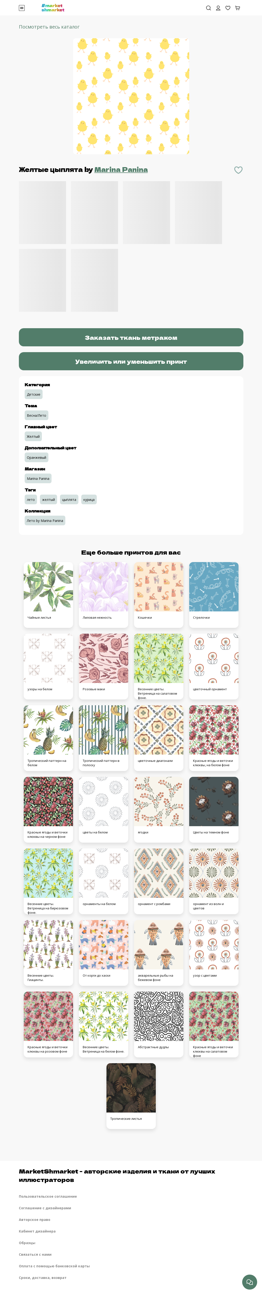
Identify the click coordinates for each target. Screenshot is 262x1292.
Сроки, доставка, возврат (43, 1277)
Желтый (33, 436)
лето (31, 499)
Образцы (27, 1242)
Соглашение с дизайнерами (45, 1208)
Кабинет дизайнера (37, 1231)
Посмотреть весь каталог (49, 26)
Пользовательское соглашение (48, 1196)
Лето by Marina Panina (45, 520)
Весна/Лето (36, 415)
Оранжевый (36, 457)
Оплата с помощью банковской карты (54, 1266)
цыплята (69, 499)
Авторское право (34, 1219)
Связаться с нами (35, 1254)
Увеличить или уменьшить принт (131, 361)
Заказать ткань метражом (131, 337)
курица (89, 499)
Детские (33, 394)
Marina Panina (121, 169)
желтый (48, 499)
